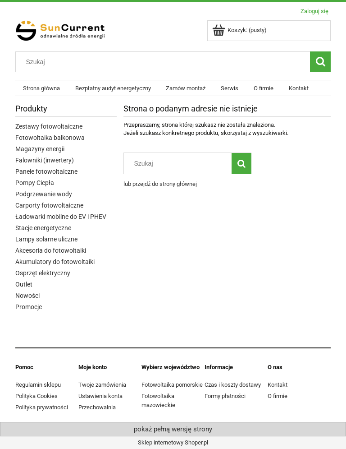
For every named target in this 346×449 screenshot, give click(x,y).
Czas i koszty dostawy (233, 384)
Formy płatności (225, 396)
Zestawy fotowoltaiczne (48, 126)
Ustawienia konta (100, 396)
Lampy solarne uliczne (46, 239)
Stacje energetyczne (43, 227)
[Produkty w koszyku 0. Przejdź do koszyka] (240, 30)
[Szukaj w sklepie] (164, 62)
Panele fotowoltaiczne (46, 171)
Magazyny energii (39, 149)
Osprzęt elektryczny (42, 273)
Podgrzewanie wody (43, 194)
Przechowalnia (97, 407)
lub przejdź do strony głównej (160, 184)
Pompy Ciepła (34, 182)
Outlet (23, 284)
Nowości (27, 295)
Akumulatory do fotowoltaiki (55, 261)
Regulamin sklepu (38, 384)
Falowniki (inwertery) (44, 160)
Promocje (28, 306)
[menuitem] (41, 88)
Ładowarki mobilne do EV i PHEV (60, 216)
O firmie (277, 396)
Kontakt (277, 384)
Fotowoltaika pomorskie (172, 384)
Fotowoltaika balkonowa (50, 137)
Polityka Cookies (36, 396)
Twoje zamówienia (102, 384)
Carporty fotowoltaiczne (49, 205)
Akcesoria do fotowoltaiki (50, 250)
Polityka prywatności (41, 407)
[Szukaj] (320, 61)
